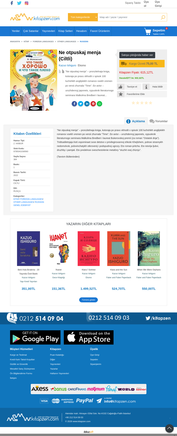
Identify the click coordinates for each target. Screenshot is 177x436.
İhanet (59, 269)
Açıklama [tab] (138, 121)
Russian (39, 202)
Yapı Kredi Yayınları (28, 281)
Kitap (16, 199)
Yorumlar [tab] (161, 121)
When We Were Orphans (148, 269)
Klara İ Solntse (89, 269)
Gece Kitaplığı (58, 277)
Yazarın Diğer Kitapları (88, 224)
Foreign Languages (31, 199)
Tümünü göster (88, 300)
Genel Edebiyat (22, 205)
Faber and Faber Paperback (118, 277)
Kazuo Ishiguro (28, 277)
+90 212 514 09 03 (74, 417)
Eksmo (89, 277)
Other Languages (24, 202)
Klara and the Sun (118, 269)
